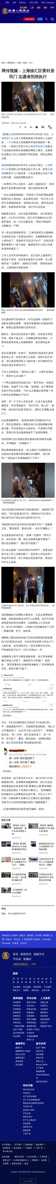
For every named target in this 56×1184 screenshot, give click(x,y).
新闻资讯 (11, 63)
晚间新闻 (17, 1012)
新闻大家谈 (31, 1002)
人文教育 (45, 998)
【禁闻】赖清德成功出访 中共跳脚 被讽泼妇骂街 (19, 846)
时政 (25, 63)
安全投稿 (17, 1148)
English (36, 939)
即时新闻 (37, 987)
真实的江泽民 (28, 1110)
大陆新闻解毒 (32, 1036)
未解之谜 (44, 1002)
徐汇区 (10, 138)
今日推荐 (47, 987)
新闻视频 (18, 998)
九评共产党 (27, 1106)
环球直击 (17, 1006)
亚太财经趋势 (18, 1033)
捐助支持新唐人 (21, 964)
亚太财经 (17, 1036)
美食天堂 (40, 1058)
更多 (26, 1163)
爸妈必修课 (45, 1019)
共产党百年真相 (29, 1096)
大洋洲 (38, 935)
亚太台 (17, 939)
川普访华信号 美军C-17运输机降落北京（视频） (46, 862)
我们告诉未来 (28, 1089)
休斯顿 (46, 935)
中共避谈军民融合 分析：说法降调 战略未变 (19, 877)
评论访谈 (31, 998)
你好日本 (40, 1051)
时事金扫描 (31, 1009)
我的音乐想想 (41, 1081)
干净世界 (43, 1157)
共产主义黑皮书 (29, 1120)
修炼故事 (27, 1130)
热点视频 (27, 987)
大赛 (14, 2)
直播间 (27, 959)
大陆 (19, 63)
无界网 (6, 1163)
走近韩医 (19, 1064)
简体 (36, 2)
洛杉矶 (30, 935)
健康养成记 (20, 1058)
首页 (3, 63)
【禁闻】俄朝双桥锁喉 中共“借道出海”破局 (46, 828)
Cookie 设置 (28, 1181)
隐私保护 (39, 1144)
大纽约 (14, 935)
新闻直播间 (30, 19)
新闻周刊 (17, 1019)
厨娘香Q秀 (40, 1071)
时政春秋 (30, 1012)
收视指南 (29, 1144)
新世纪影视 (16, 1163)
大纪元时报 (31, 1157)
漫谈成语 (44, 1016)
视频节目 (39, 954)
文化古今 (44, 1022)
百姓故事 (27, 1123)
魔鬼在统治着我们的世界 (33, 1103)
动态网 (44, 1160)
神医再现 (19, 1061)
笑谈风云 (44, 1006)
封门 (13, 244)
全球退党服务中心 (21, 1160)
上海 (47, 165)
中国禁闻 (17, 1009)
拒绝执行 (40, 146)
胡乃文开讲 (20, 1054)
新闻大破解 (31, 1019)
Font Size (43, 127)
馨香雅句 (44, 1012)
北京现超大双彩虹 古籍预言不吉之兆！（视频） (19, 862)
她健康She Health (22, 1051)
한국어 (23, 943)
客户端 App (7, 1151)
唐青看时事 (31, 1026)
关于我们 (18, 1144)
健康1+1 (18, 1048)
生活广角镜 (40, 1048)
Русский (6, 943)
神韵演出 (35, 990)
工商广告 (27, 1134)
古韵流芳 (44, 1009)
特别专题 (28, 1085)
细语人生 (30, 1039)
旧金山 (9, 939)
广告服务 (28, 1148)
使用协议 (6, 1148)
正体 (31, 2)
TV (40, 19)
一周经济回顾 (18, 1026)
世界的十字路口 (33, 1029)
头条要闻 (16, 987)
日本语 (15, 943)
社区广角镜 (17, 1029)
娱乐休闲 (41, 1043)
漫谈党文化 (27, 1127)
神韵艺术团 (19, 1157)
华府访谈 (17, 1022)
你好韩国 (40, 1054)
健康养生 (20, 1043)
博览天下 (16, 990)
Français (46, 939)
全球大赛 (45, 990)
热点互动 (30, 1006)
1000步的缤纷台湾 (43, 1076)
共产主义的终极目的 (31, 1100)
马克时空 (30, 1033)
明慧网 (35, 1160)
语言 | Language (47, 2)
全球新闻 (17, 1002)
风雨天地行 (27, 1117)
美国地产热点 (46, 1026)
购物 (34, 964)
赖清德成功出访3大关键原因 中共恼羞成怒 (46, 846)
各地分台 (22, 2)
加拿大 (22, 935)
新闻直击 (17, 1016)
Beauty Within (42, 1064)
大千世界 (40, 1068)
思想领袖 (30, 1016)
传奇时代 (27, 1093)
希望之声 (6, 1160)
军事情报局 (31, 1022)
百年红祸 (27, 1113)
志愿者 (31, 146)
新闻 (15, 973)
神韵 (7, 2)
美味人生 (40, 1061)
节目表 (17, 959)
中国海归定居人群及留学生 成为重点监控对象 (46, 877)
